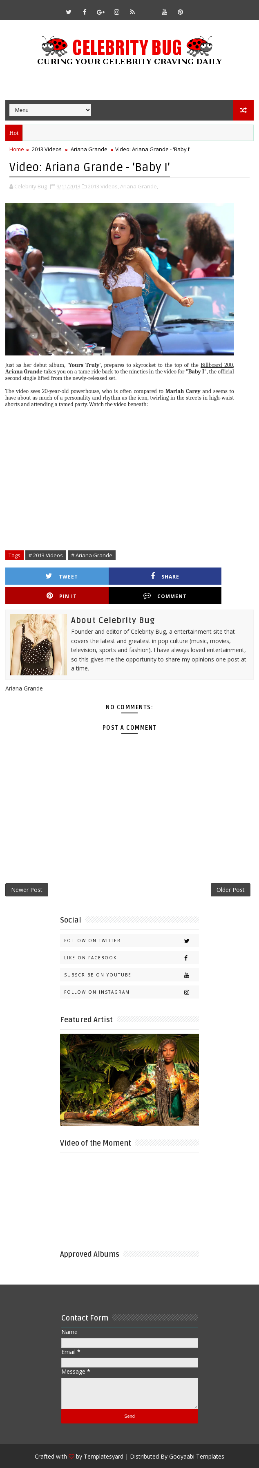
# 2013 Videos (46, 554)
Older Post (231, 872)
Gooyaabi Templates (196, 1439)
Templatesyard (103, 1439)
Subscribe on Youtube (131, 958)
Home (16, 149)
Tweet (41, 575)
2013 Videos (47, 149)
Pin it (165, 575)
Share (103, 575)
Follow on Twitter (131, 924)
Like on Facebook (131, 941)
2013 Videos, (103, 185)
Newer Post (26, 872)
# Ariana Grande (91, 554)
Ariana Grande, (139, 185)
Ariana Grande (89, 149)
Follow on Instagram (131, 975)
